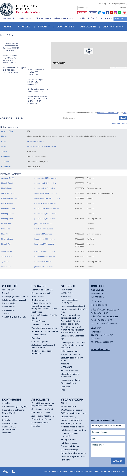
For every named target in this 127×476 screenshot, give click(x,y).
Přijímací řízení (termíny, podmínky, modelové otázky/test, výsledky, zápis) (44, 306)
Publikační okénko (69, 443)
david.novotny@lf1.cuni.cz (45, 214)
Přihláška (82, 13)
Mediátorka (66, 297)
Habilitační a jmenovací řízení (73, 430)
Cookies (113, 472)
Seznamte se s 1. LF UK (42, 290)
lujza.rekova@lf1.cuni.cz (44, 239)
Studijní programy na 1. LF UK (15, 297)
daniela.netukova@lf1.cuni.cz (46, 209)
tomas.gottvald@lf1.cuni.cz (45, 178)
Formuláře (35, 338)
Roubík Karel (6, 244)
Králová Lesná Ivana (10, 198)
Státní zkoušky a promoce (72, 336)
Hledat (123, 8)
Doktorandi (65, 27)
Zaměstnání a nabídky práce (43, 416)
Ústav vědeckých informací (73, 457)
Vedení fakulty (8, 290)
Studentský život (38, 335)
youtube (111, 12)
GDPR (121, 472)
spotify (119, 12)
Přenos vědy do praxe (71, 424)
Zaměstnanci (24, 19)
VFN (124, 113)
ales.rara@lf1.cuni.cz (43, 234)
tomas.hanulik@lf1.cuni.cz (45, 183)
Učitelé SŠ (106, 19)
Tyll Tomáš (5, 262)
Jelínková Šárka (8, 193)
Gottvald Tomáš (7, 178)
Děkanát (6, 293)
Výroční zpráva (8, 310)
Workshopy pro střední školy (44, 328)
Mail (113, 4)
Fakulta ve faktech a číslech (14, 300)
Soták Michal (6, 251)
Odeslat (117, 461)
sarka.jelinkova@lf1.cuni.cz (45, 193)
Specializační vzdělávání (42, 409)
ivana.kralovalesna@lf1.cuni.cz (47, 198)
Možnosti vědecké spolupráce (74, 427)
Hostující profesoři (69, 440)
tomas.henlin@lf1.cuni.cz (44, 188)
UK (109, 4)
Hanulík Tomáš (7, 183)
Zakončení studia (9, 424)
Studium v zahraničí (69, 371)
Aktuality (6, 403)
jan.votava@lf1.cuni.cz (43, 267)
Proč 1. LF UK (37, 297)
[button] (88, 52)
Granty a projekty (68, 417)
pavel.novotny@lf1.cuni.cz (45, 219)
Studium (6, 417)
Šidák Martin (6, 257)
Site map (5, 471)
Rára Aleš (5, 234)
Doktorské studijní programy (15, 407)
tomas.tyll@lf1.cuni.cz (36, 141)
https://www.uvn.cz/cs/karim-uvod (41, 146)
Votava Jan (6, 267)
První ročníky (66, 290)
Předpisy (102, 4)
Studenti (44, 27)
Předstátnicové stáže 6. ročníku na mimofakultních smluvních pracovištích (72, 329)
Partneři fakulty (100, 350)
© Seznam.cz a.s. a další (120, 68)
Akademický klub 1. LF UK (14, 317)
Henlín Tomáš (6, 188)
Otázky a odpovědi (39, 342)
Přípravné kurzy (38, 321)
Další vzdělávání (87, 19)
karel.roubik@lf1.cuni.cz (44, 244)
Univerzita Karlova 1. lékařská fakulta (67, 472)
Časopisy (6, 314)
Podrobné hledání (119, 123)
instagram (115, 12)
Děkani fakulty (8, 307)
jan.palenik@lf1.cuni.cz (43, 224)
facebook (107, 12)
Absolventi (88, 27)
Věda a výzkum (113, 27)
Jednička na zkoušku (40, 325)
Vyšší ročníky (67, 293)
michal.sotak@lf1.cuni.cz (44, 251)
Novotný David (7, 214)
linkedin (99, 12)
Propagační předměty (70, 380)
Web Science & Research (72, 410)
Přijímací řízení (8, 413)
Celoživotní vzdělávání (41, 419)
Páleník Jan (6, 224)
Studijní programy (39, 300)
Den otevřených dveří (40, 293)
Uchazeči (24, 27)
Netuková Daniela (8, 209)
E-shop (93, 13)
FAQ (63, 390)
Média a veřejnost (64, 19)
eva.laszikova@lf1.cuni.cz (45, 204)
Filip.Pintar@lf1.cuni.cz (43, 229)
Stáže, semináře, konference (73, 413)
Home (8, 27)
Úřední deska (43, 19)
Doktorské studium (40, 423)
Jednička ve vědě (68, 407)
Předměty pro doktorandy (13, 410)
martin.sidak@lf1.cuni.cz (44, 257)
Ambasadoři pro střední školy (44, 331)
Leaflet (112, 68)
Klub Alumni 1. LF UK (40, 413)
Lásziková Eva (7, 204)
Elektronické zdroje (69, 450)
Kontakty (123, 4)
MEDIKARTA (66, 367)
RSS (13, 471)
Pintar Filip (5, 229)
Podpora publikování (70, 446)
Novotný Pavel (7, 219)
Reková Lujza (7, 239)
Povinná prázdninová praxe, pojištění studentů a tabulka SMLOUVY (73, 345)
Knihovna (65, 364)
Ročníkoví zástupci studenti (73, 306)
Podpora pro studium (70, 355)
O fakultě (8, 19)
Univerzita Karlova (30, 14)
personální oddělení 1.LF (107, 113)
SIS (117, 4)
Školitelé (6, 420)
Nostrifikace (36, 312)
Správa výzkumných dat (71, 420)
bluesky (103, 12)
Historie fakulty (8, 303)
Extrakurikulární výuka (70, 351)
